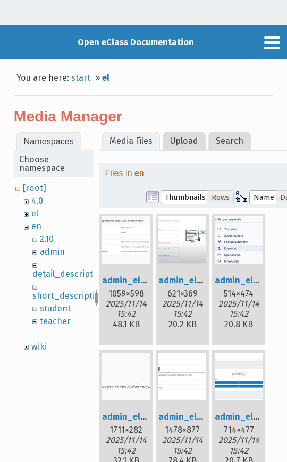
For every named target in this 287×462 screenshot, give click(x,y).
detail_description (69, 274)
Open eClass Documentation (136, 42)
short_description (68, 296)
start (80, 78)
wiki (39, 347)
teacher (55, 321)
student (55, 308)
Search (229, 141)
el (105, 78)
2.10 (47, 239)
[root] (34, 188)
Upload (184, 141)
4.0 (37, 201)
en (36, 226)
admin (52, 252)
